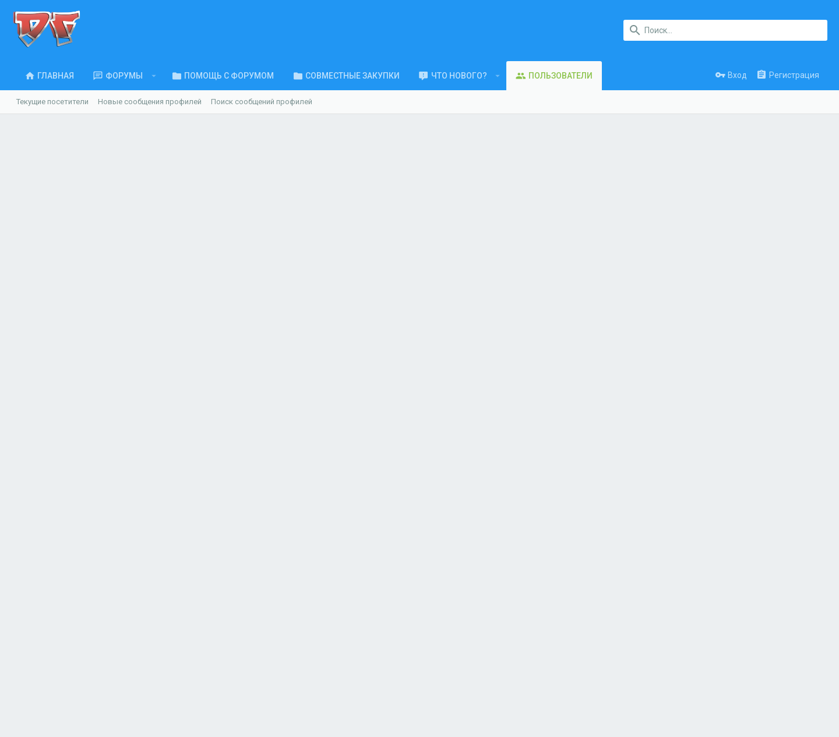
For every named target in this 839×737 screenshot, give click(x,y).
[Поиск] (725, 30)
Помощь (743, 692)
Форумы (242, 601)
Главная (241, 578)
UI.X (43, 692)
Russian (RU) (90, 692)
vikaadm (86, 443)
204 (387, 190)
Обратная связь (256, 623)
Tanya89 (85, 297)
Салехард (187, 146)
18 (807, 190)
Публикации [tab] (286, 270)
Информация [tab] (363, 270)
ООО (201, 618)
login (443, 578)
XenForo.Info (93, 722)
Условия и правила (565, 692)
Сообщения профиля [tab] (68, 270)
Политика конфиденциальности (664, 692)
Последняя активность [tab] (186, 270)
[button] (150, 75)
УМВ (78, 359)
